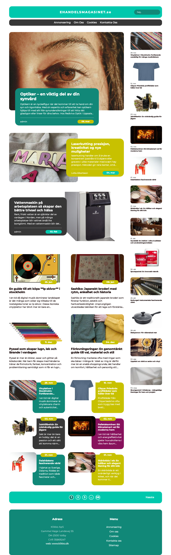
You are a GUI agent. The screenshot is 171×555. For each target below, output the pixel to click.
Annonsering (62, 22)
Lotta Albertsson (79, 173)
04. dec (110, 342)
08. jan (110, 282)
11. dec (48, 342)
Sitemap (114, 545)
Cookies (92, 22)
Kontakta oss (108, 22)
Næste (150, 497)
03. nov (49, 418)
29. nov (49, 382)
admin (23, 121)
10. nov (108, 382)
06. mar (85, 121)
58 (97, 497)
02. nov (108, 418)
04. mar (111, 172)
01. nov (49, 455)
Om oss (79, 22)
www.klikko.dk (60, 543)
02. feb (53, 231)
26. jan (48, 282)
